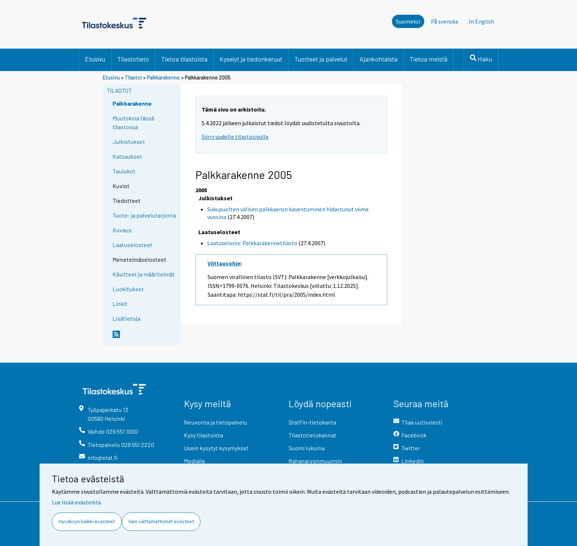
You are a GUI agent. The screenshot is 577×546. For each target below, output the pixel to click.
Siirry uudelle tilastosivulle (235, 136)
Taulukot (124, 171)
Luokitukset (128, 288)
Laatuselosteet (132, 244)
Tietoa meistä (428, 59)
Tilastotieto (133, 59)
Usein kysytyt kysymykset (216, 447)
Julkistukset (129, 141)
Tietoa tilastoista (184, 59)
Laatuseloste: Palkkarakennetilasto (252, 243)
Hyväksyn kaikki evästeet (87, 521)
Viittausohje (224, 263)
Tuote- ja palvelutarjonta (144, 215)
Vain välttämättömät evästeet (161, 521)
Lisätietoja (126, 318)
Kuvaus (122, 229)
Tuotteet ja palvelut (320, 59)
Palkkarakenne (163, 77)
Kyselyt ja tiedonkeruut (251, 59)
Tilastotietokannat (312, 434)
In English (481, 21)
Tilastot (133, 77)
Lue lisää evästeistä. (77, 502)
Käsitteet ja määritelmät (144, 274)
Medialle (194, 460)
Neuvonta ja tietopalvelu (215, 422)
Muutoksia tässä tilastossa (133, 122)
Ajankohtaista (378, 59)
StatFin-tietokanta (312, 422)
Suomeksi (408, 21)
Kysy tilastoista (203, 434)
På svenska (444, 21)
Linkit (120, 303)
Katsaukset (127, 156)
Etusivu (95, 59)
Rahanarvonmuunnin (315, 460)
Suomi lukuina (306, 447)
